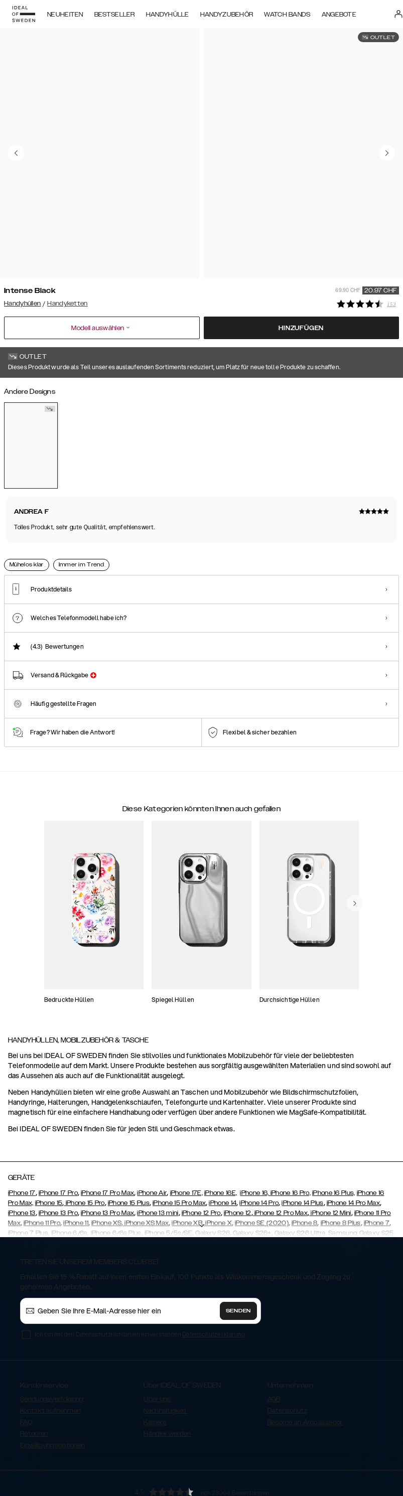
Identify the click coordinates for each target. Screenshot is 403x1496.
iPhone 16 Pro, (291, 1144)
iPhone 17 (22, 1144)
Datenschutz (287, 1362)
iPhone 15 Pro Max (179, 1154)
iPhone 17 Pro (58, 1144)
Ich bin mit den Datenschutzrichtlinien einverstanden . (140, 1285)
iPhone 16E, (220, 1144)
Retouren (34, 1385)
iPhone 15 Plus (129, 1154)
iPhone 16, (255, 1144)
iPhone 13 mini (157, 1164)
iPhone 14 (222, 1154)
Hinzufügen (301, 325)
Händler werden (167, 1385)
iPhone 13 (22, 1164)
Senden (238, 1262)
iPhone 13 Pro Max (107, 1164)
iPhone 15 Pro (84, 1154)
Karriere (155, 1373)
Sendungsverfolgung (51, 1350)
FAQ (26, 1373)
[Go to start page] (23, 14)
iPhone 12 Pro (201, 1164)
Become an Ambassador (305, 1373)
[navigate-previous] (355, 855)
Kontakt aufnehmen (50, 1362)
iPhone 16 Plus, (333, 1144)
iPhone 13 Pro (58, 1164)
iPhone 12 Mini (330, 1164)
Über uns (157, 1350)
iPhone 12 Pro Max (280, 1164)
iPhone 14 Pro (259, 1154)
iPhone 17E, (186, 1144)
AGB (274, 1350)
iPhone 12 (237, 1164)
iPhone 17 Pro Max (107, 1144)
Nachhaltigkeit (165, 1362)
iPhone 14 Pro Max (353, 1154)
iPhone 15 (49, 1154)
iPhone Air (152, 1144)
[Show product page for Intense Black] (31, 442)
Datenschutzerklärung (213, 1285)
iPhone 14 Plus (302, 1154)
